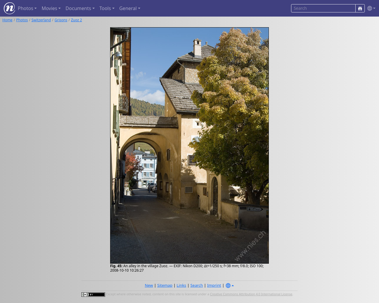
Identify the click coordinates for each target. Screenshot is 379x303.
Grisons (60, 19)
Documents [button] (78, 8)
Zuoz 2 (76, 19)
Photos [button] (25, 8)
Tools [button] (105, 8)
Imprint (214, 285)
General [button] (128, 8)
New (149, 285)
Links (181, 285)
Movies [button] (49, 8)
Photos (22, 19)
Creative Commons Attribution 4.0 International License (251, 294)
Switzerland (41, 19)
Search (196, 285)
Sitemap (164, 285)
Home (7, 19)
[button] (370, 8)
